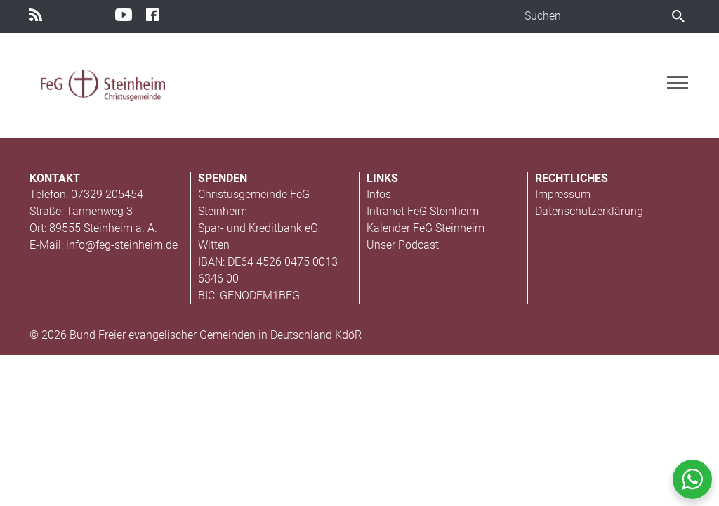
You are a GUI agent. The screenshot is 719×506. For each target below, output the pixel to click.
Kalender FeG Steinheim (425, 228)
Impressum (563, 194)
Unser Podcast (403, 245)
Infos (379, 194)
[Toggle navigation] (678, 82)
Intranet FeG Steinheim (423, 211)
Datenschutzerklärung (589, 211)
